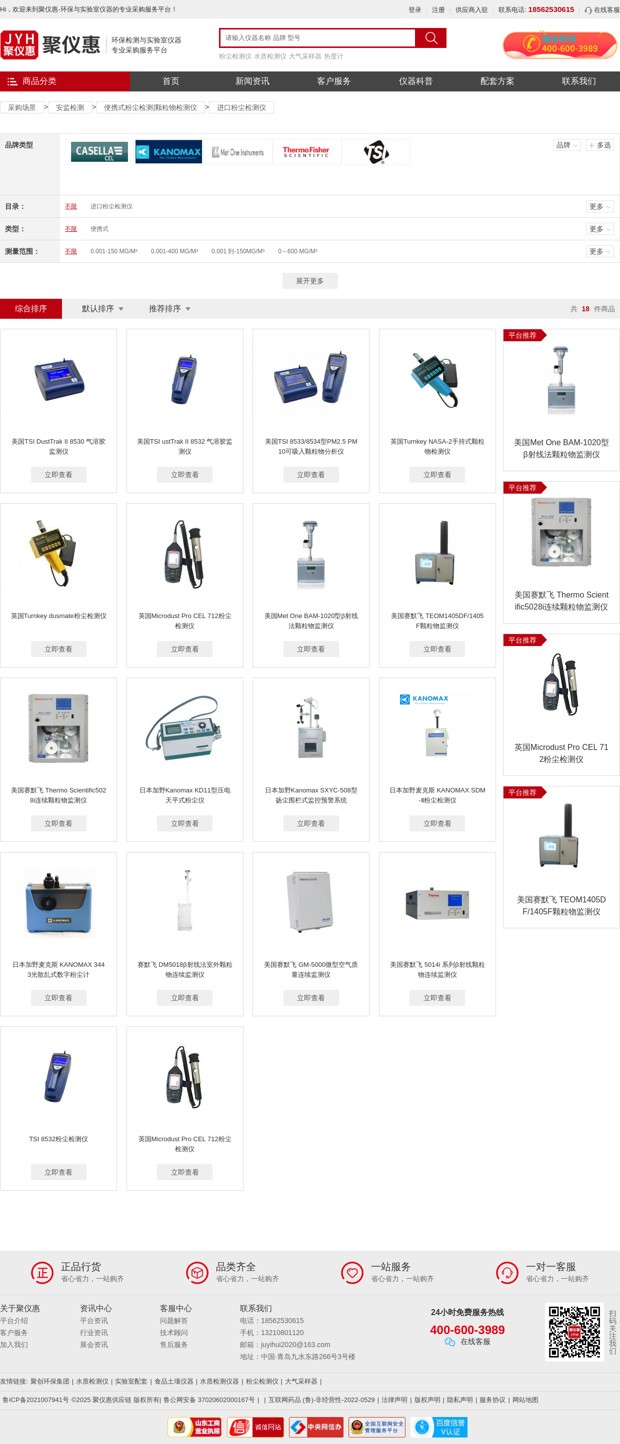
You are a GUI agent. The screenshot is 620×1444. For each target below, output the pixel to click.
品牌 (563, 145)
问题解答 (174, 1321)
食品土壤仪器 (174, 1381)
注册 (438, 9)
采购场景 (22, 107)
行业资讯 (94, 1333)
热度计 (334, 56)
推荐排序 (165, 308)
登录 (415, 9)
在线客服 (602, 9)
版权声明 (427, 1400)
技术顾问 (174, 1333)
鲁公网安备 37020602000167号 (209, 1400)
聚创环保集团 (50, 1381)
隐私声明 (460, 1400)
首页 (171, 81)
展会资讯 (94, 1345)
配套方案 (497, 81)
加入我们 (14, 1345)
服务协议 (493, 1400)
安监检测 (70, 107)
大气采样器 (305, 56)
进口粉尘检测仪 (241, 107)
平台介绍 (14, 1321)
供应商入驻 (472, 9)
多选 (604, 145)
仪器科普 (416, 81)
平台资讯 (94, 1321)
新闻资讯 (253, 81)
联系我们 (579, 81)
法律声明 (395, 1400)
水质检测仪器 (219, 1381)
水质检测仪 (270, 56)
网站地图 (525, 1400)
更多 (597, 206)
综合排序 (31, 308)
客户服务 (334, 81)
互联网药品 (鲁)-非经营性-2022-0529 (321, 1400)
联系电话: (536, 9)
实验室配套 (131, 1381)
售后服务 (174, 1345)
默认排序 (98, 308)
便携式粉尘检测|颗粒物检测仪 (150, 107)
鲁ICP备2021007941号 (35, 1400)
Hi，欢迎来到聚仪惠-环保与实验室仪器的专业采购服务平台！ (89, 9)
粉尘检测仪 (235, 56)
